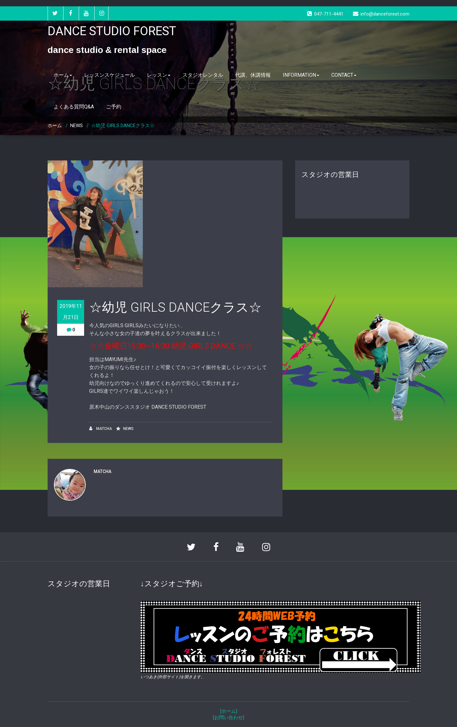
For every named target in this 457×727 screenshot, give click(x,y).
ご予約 (113, 107)
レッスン (158, 75)
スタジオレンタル (202, 75)
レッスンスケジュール (109, 75)
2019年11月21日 (71, 311)
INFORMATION (301, 75)
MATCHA (100, 428)
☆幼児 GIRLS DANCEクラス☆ (123, 125)
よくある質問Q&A (74, 107)
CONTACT (343, 75)
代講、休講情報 (253, 75)
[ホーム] (228, 711)
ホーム (63, 75)
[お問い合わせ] (228, 717)
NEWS (76, 125)
